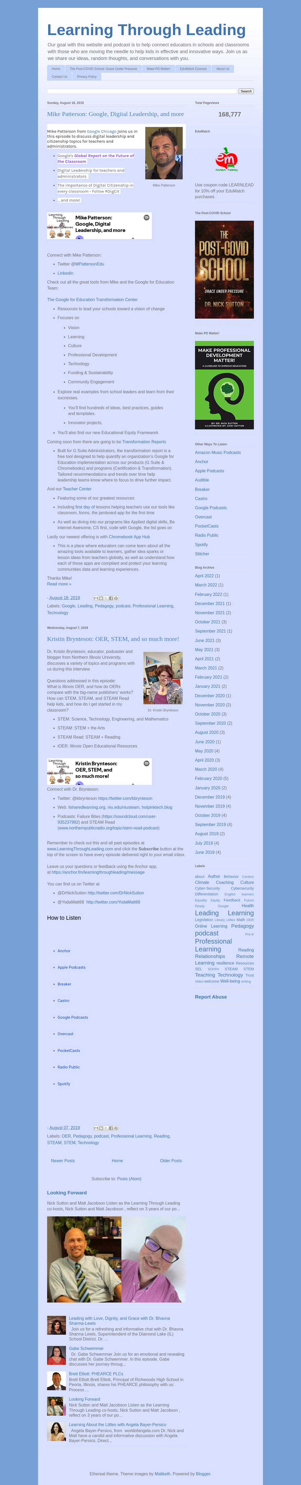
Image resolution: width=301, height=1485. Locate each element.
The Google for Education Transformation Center (92, 299)
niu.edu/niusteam (124, 807)
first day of (85, 507)
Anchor (201, 461)
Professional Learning (153, 606)
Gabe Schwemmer (86, 1348)
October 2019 (207, 815)
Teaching (205, 975)
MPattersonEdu (89, 264)
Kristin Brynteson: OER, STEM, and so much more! (113, 638)
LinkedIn (66, 273)
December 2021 (210, 603)
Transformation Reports (144, 442)
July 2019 (204, 843)
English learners (239, 894)
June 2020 (205, 742)
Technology (57, 613)
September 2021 (210, 631)
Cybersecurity (242, 888)
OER (66, 1136)
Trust (250, 975)
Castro (201, 498)
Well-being (230, 981)
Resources (245, 963)
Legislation (204, 920)
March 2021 (206, 668)
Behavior (231, 876)
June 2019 (205, 852)
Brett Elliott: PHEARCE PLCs (96, 1374)
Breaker (202, 489)
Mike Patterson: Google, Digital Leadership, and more (115, 113)
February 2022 (208, 594)
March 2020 (206, 769)
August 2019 (207, 834)
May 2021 (204, 649)
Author (214, 876)
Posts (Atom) (129, 1179)
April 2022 (204, 576)
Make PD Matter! (158, 69)
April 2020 (204, 760)
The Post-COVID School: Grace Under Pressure (103, 69)
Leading (85, 606)
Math (241, 920)
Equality (201, 900)
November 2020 (210, 705)
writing (246, 981)
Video (199, 981)
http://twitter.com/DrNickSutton (116, 893)
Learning (241, 913)
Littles (230, 920)
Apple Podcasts (209, 471)
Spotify (201, 544)
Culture (247, 882)
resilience (225, 963)
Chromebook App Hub (129, 537)
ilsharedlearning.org (87, 807)
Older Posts (171, 1161)
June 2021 (205, 640)
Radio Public (207, 535)
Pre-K (249, 934)
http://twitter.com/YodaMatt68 (113, 902)
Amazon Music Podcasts (218, 452)
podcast (123, 606)
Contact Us (59, 77)
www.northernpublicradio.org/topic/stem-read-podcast (108, 828)
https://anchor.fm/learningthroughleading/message (98, 872)
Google (68, 606)
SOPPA (213, 969)
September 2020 (210, 723)
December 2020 (210, 696)
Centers (248, 877)
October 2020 (207, 714)
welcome (211, 981)
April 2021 (204, 659)
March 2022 (206, 585)
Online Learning (211, 926)
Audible (202, 480)
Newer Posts (63, 1161)
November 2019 (210, 806)
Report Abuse (211, 997)
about (199, 876)
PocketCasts (207, 526)
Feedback (232, 900)
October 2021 (207, 622)
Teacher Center (77, 489)
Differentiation (206, 894)
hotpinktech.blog (157, 807)
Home (56, 69)
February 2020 (208, 778)
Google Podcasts (211, 508)
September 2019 (210, 824)
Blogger (203, 1474)
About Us (222, 69)
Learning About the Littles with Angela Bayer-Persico (117, 1424)
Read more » (59, 584)
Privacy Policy (87, 77)
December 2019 (210, 797)
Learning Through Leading (146, 29)
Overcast (203, 517)
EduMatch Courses (193, 69)
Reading (162, 1136)
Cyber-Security (207, 888)
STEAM (54, 1142)
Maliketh (162, 1474)
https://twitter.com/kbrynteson (125, 798)
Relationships (210, 956)
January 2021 (207, 686)
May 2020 (204, 751)
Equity (215, 900)
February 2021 (208, 677)
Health (248, 906)
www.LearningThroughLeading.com (80, 849)
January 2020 (207, 788)
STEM (69, 1142)
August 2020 (207, 732)
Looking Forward (67, 1192)
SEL (198, 969)
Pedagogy (104, 606)
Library (220, 920)
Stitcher (202, 554)
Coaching (225, 882)
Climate (202, 882)
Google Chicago (101, 131)
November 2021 (210, 613)
